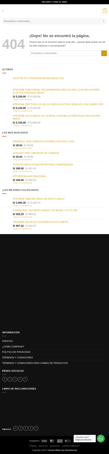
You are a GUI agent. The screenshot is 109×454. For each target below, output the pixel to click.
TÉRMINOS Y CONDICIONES (17, 357)
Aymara (33, 446)
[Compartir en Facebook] (10, 379)
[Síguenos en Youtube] (36, 428)
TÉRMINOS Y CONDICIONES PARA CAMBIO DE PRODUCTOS (35, 363)
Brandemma (71, 450)
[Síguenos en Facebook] (15, 428)
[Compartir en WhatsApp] (4, 379)
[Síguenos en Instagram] (20, 428)
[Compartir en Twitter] (15, 379)
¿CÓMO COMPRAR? (13, 346)
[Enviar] (103, 21)
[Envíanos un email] (31, 428)
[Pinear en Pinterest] (25, 379)
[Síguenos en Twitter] (25, 428)
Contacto (55, 446)
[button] (4, 11)
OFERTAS (7, 341)
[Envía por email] (20, 379)
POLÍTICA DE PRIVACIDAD (16, 352)
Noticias (43, 446)
